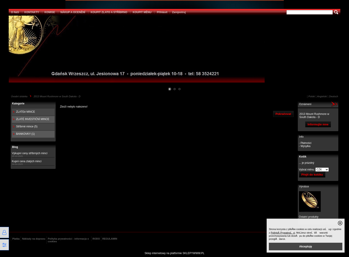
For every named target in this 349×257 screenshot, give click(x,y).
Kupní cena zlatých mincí (26, 161)
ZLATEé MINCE (25, 111)
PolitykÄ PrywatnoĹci (283, 232)
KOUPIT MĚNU (142, 12)
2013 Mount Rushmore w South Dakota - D (57, 96)
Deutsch (333, 96)
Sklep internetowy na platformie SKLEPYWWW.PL (175, 253)
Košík (302, 156)
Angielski (322, 96)
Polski (311, 96)
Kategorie (18, 103)
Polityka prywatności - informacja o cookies (68, 240)
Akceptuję (305, 246)
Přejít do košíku (312, 174)
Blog (15, 147)
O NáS (15, 12)
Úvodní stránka (19, 96)
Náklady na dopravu (33, 238)
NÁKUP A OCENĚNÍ (72, 12)
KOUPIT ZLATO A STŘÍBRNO (109, 12)
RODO (96, 238)
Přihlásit (162, 12)
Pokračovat (283, 114)
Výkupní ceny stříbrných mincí (29, 153)
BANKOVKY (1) (25, 133)
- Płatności (305, 143)
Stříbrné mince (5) (26, 126)
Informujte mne (318, 124)
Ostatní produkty (309, 216)
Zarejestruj (179, 12)
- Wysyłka (304, 146)
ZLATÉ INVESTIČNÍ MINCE (32, 119)
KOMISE (50, 12)
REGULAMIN (109, 238)
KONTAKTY (31, 12)
